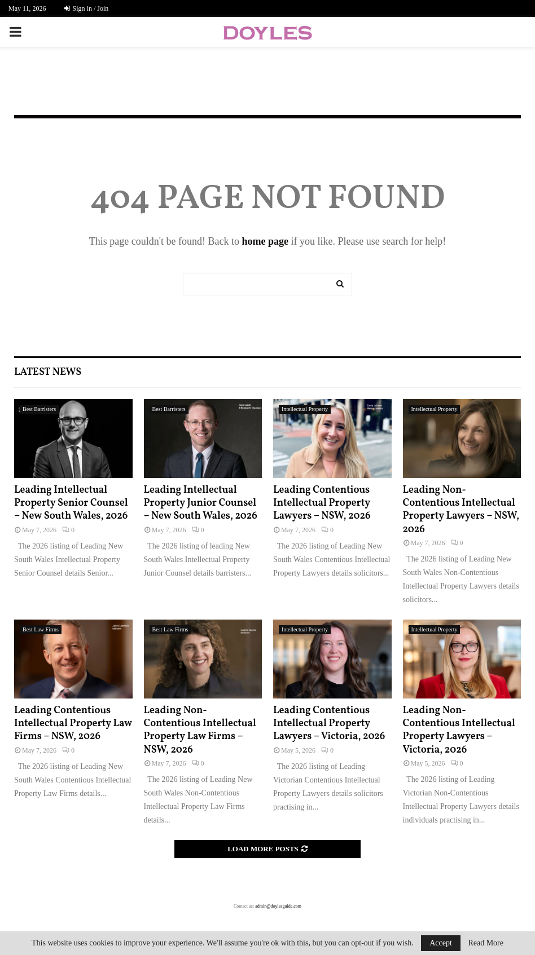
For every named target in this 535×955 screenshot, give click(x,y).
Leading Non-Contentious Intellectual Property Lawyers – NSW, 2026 (461, 510)
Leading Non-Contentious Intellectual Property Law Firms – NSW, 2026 (200, 730)
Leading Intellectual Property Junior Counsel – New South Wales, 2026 (200, 503)
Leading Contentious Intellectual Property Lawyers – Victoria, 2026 (329, 724)
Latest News (47, 372)
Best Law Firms (41, 629)
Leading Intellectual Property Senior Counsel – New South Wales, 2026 (71, 503)
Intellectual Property (305, 409)
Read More (485, 943)
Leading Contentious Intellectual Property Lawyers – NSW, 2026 (322, 503)
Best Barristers (39, 409)
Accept (440, 943)
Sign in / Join (86, 8)
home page (265, 241)
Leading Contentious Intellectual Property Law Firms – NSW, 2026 (73, 724)
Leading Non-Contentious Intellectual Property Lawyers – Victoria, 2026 (459, 730)
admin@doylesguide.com (278, 906)
